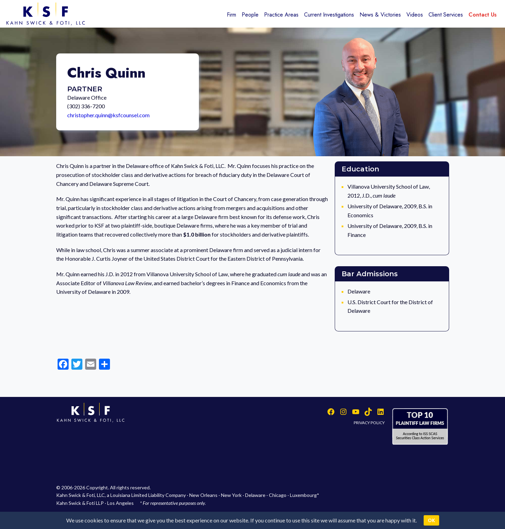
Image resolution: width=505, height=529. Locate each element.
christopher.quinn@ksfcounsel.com (108, 115)
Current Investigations (329, 15)
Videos (414, 15)
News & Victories (380, 15)
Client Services (445, 15)
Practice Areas (281, 15)
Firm (231, 15)
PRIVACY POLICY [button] (369, 422)
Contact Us (482, 15)
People (250, 15)
